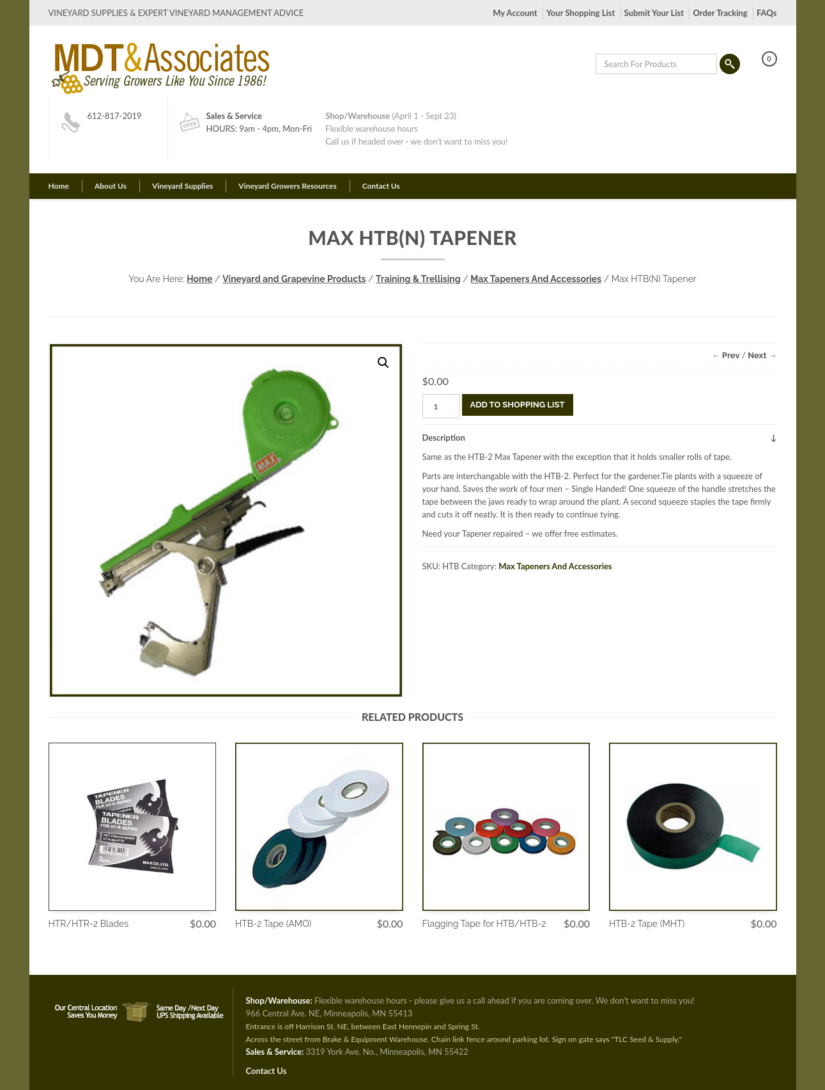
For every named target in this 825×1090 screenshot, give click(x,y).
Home (59, 186)
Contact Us (381, 186)
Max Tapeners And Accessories (535, 279)
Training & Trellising (418, 279)
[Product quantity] (440, 406)
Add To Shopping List (517, 404)
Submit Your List (654, 13)
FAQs (766, 13)
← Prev (726, 355)
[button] (383, 362)
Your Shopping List (580, 13)
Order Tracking (720, 13)
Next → (762, 355)
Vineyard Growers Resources (287, 186)
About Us (111, 186)
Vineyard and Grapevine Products (294, 279)
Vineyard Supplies (182, 186)
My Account (515, 13)
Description (443, 437)
